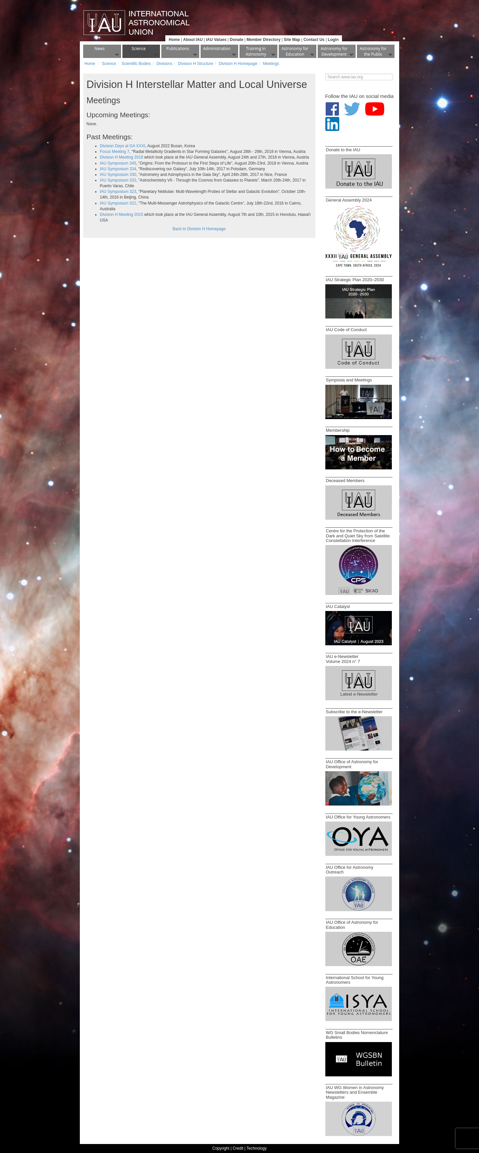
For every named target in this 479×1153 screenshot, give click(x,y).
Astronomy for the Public (373, 51)
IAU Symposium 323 (118, 191)
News (99, 48)
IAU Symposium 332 (118, 180)
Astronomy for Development (334, 51)
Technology (256, 1148)
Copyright (220, 1148)
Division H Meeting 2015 (121, 214)
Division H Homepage (238, 63)
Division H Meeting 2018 (121, 157)
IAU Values (216, 39)
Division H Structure (195, 63)
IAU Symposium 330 (118, 174)
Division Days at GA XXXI (122, 146)
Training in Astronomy (256, 51)
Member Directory (263, 39)
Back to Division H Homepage (199, 229)
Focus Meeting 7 (114, 151)
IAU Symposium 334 (118, 169)
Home (174, 39)
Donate (236, 39)
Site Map (292, 39)
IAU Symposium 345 (118, 163)
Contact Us (313, 39)
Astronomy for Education (294, 51)
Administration (217, 48)
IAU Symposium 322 (118, 203)
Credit (238, 1148)
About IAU (193, 39)
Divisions (164, 63)
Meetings (271, 63)
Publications (177, 48)
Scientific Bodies (136, 63)
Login (333, 39)
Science (139, 48)
